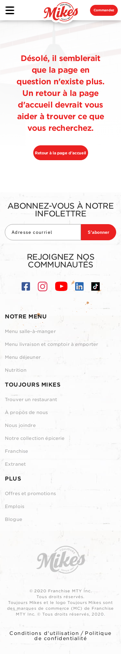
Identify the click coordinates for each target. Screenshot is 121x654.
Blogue (13, 519)
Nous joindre (20, 425)
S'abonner (98, 232)
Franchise (16, 451)
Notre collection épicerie (35, 438)
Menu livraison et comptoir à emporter (51, 344)
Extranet (15, 464)
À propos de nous (26, 412)
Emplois (14, 506)
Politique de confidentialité (73, 635)
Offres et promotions (30, 493)
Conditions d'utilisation (44, 633)
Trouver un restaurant (31, 399)
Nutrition (15, 370)
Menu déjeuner (23, 357)
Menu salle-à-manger (30, 331)
